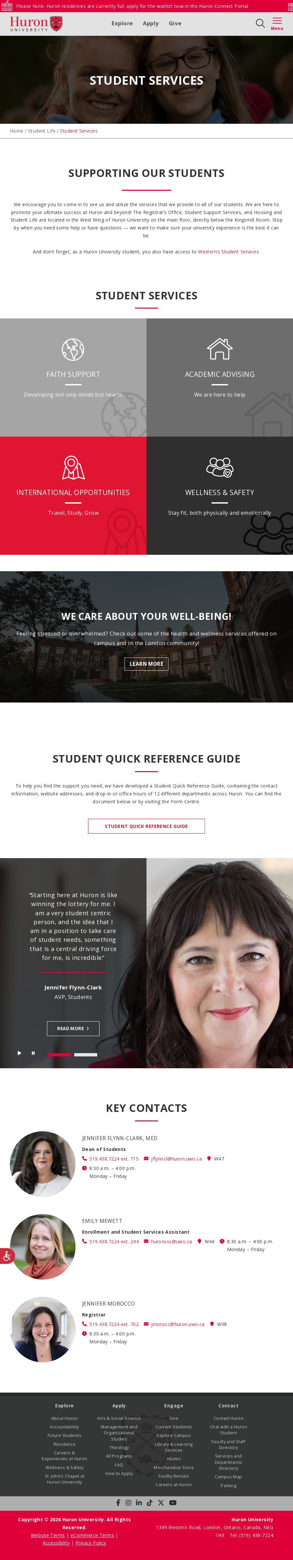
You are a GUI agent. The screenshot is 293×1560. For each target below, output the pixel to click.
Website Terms (48, 1535)
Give (175, 23)
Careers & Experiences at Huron (64, 1456)
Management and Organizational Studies (119, 1433)
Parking (228, 1485)
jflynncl (176, 1159)
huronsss (171, 1241)
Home (17, 131)
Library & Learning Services (174, 1447)
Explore (122, 23)
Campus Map (228, 1477)
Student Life (42, 131)
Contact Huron (228, 1418)
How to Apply (119, 1473)
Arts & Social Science (119, 1418)
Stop (34, 1054)
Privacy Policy (91, 1543)
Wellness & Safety (64, 1467)
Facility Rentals (174, 1476)
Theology (119, 1447)
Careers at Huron (174, 1484)
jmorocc (177, 1324)
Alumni (174, 1459)
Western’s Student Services (228, 252)
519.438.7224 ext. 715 (114, 1159)
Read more (70, 1028)
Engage (173, 1405)
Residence (65, 1444)
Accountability (64, 1427)
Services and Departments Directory (228, 1462)
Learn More (146, 664)
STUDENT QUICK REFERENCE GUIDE (146, 826)
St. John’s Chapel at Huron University (64, 1479)
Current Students (174, 1427)
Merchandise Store (174, 1467)
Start (20, 1054)
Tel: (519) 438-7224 (251, 1535)
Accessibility (56, 1543)
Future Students (64, 1435)
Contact (228, 1405)
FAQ (119, 1465)
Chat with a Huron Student (228, 1430)
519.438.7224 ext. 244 (114, 1241)
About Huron (64, 1418)
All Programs (119, 1456)
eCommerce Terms (92, 1535)
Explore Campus (174, 1435)
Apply (151, 23)
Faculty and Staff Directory (228, 1444)
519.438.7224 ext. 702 (114, 1324)
